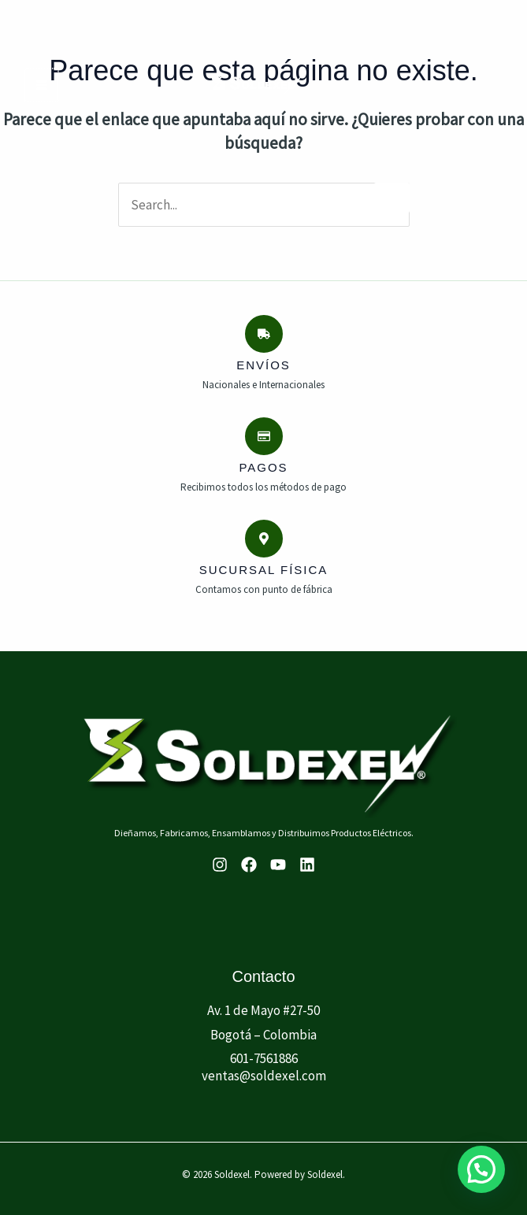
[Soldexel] (257, 84)
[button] (481, 1168)
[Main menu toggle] (41, 85)
